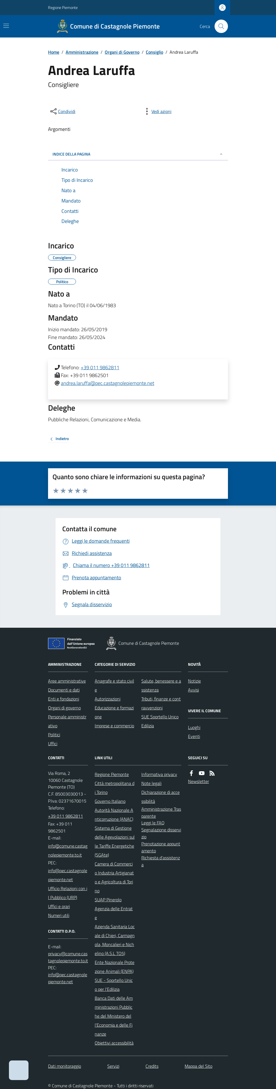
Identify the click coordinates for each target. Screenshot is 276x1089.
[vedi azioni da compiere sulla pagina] (157, 111)
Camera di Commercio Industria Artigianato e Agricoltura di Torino (114, 877)
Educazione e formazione (114, 712)
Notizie (194, 681)
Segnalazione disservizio (161, 833)
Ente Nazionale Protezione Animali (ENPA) (114, 967)
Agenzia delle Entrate (114, 913)
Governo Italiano (110, 801)
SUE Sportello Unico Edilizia (160, 721)
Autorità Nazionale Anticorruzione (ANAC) (114, 814)
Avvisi (193, 689)
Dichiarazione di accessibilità (160, 797)
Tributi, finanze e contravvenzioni (161, 703)
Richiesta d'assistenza (160, 861)
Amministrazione (82, 52)
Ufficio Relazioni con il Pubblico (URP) (67, 893)
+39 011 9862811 (100, 367)
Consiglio (154, 52)
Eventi (194, 736)
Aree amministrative (67, 681)
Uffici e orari (59, 906)
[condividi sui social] (62, 111)
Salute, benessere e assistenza (161, 685)
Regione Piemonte (63, 7)
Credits (152, 1066)
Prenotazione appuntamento (160, 847)
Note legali (151, 783)
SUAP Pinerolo (108, 899)
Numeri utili (58, 915)
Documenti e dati (64, 689)
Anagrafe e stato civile (114, 685)
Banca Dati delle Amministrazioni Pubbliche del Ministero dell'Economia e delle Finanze (114, 1016)
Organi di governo (64, 707)
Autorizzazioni (107, 698)
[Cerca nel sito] (219, 26)
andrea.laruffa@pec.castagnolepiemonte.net (107, 383)
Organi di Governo (122, 52)
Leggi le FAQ (153, 822)
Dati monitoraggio (64, 1066)
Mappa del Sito (198, 1066)
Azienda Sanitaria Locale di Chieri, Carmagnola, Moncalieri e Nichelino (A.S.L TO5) (115, 940)
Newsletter (198, 781)
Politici (54, 734)
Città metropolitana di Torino (114, 788)
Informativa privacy (159, 774)
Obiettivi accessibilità (114, 1042)
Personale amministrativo (67, 721)
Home (53, 52)
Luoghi (194, 727)
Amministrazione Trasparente (161, 812)
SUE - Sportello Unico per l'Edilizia (114, 984)
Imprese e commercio (114, 725)
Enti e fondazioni (63, 698)
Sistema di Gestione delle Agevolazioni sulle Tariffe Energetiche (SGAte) (115, 841)
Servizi (113, 1066)
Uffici (52, 743)
